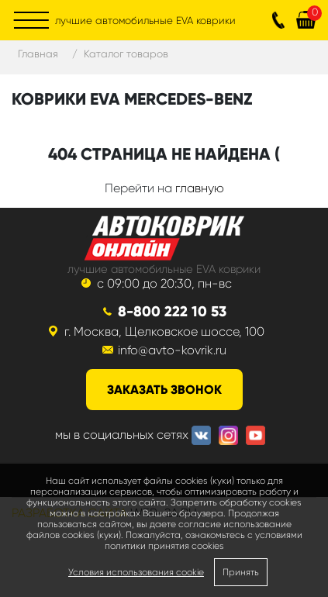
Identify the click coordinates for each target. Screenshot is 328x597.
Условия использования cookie (136, 572)
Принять (241, 572)
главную (199, 188)
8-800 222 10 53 (172, 311)
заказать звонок (164, 389)
